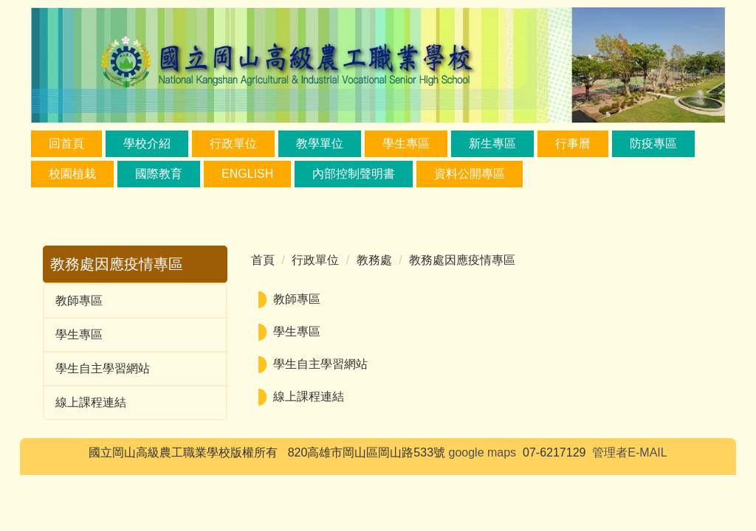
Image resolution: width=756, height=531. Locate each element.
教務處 (374, 260)
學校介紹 (147, 143)
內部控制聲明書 (353, 173)
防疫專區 (653, 143)
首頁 (263, 260)
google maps (483, 452)
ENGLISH (247, 173)
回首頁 (66, 143)
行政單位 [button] (233, 143)
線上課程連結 (90, 402)
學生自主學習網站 (102, 368)
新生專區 (492, 143)
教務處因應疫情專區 (462, 260)
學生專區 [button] (406, 143)
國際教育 (158, 173)
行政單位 (315, 260)
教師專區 (79, 300)
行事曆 (573, 143)
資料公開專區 (469, 173)
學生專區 (79, 334)
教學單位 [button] (319, 143)
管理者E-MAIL (629, 452)
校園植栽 (72, 173)
